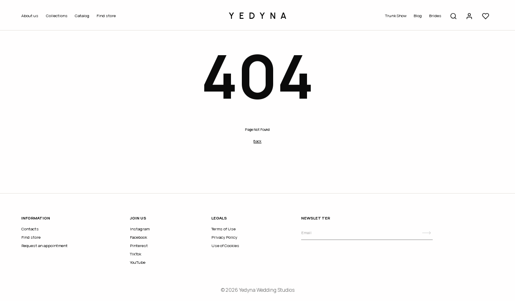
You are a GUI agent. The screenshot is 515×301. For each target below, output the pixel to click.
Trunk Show (395, 15)
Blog (418, 15)
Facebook (138, 237)
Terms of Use (223, 229)
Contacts (30, 229)
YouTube (137, 262)
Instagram (140, 229)
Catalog (82, 15)
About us (29, 15)
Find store (106, 15)
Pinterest (139, 245)
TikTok (135, 254)
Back (257, 141)
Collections (57, 15)
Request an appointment (44, 245)
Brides (435, 15)
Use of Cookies (225, 245)
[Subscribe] (427, 233)
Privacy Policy (224, 237)
